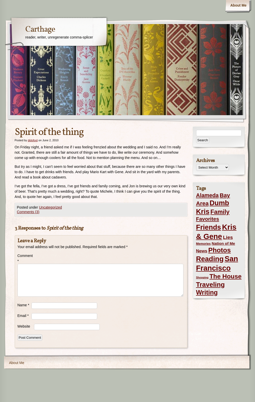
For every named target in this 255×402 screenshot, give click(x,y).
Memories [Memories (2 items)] (203, 244)
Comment (24, 258)
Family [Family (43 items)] (219, 211)
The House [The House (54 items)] (226, 276)
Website (24, 326)
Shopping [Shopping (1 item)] (202, 277)
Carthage (40, 29)
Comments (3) (28, 212)
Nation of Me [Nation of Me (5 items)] (223, 243)
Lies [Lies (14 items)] (228, 237)
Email (23, 316)
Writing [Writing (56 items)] (207, 292)
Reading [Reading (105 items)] (210, 259)
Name (23, 305)
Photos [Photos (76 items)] (219, 250)
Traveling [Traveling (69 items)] (210, 284)
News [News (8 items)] (201, 251)
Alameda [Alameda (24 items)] (207, 195)
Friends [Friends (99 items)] (208, 227)
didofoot (33, 140)
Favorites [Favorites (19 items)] (207, 219)
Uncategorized (50, 207)
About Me (238, 5)
